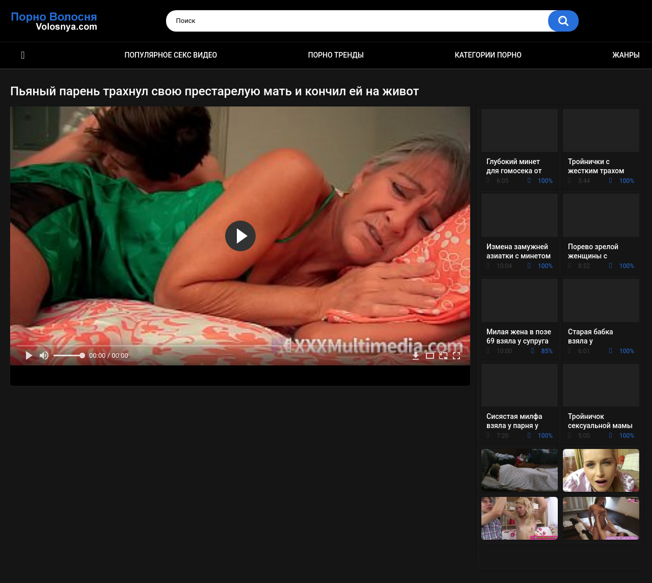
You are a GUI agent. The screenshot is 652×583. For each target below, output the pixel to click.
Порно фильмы (23, 55)
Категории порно (488, 55)
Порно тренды (336, 55)
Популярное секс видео (171, 55)
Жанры (626, 55)
